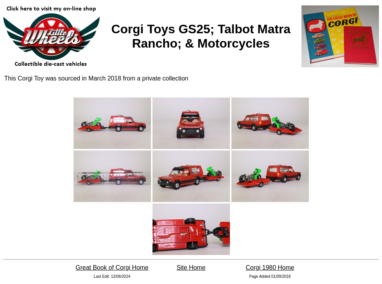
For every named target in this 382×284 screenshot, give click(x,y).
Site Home (191, 267)
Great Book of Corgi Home (112, 267)
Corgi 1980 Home (270, 267)
